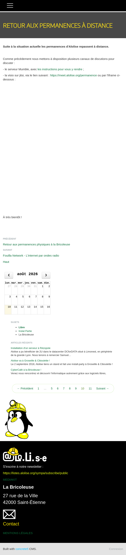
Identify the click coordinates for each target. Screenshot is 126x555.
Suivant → (102, 388)
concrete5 (21, 548)
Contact (11, 523)
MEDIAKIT (10, 479)
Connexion (116, 548)
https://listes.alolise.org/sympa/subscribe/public (35, 473)
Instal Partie (25, 331)
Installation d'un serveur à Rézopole (30, 348)
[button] (10, 6)
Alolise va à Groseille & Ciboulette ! (30, 360)
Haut (6, 261)
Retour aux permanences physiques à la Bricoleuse (36, 244)
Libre (22, 327)
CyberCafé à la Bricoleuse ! (26, 369)
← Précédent (25, 388)
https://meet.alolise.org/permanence (73, 75)
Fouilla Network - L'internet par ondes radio (31, 255)
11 (90, 388)
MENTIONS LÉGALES (18, 533)
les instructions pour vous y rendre (60, 69)
